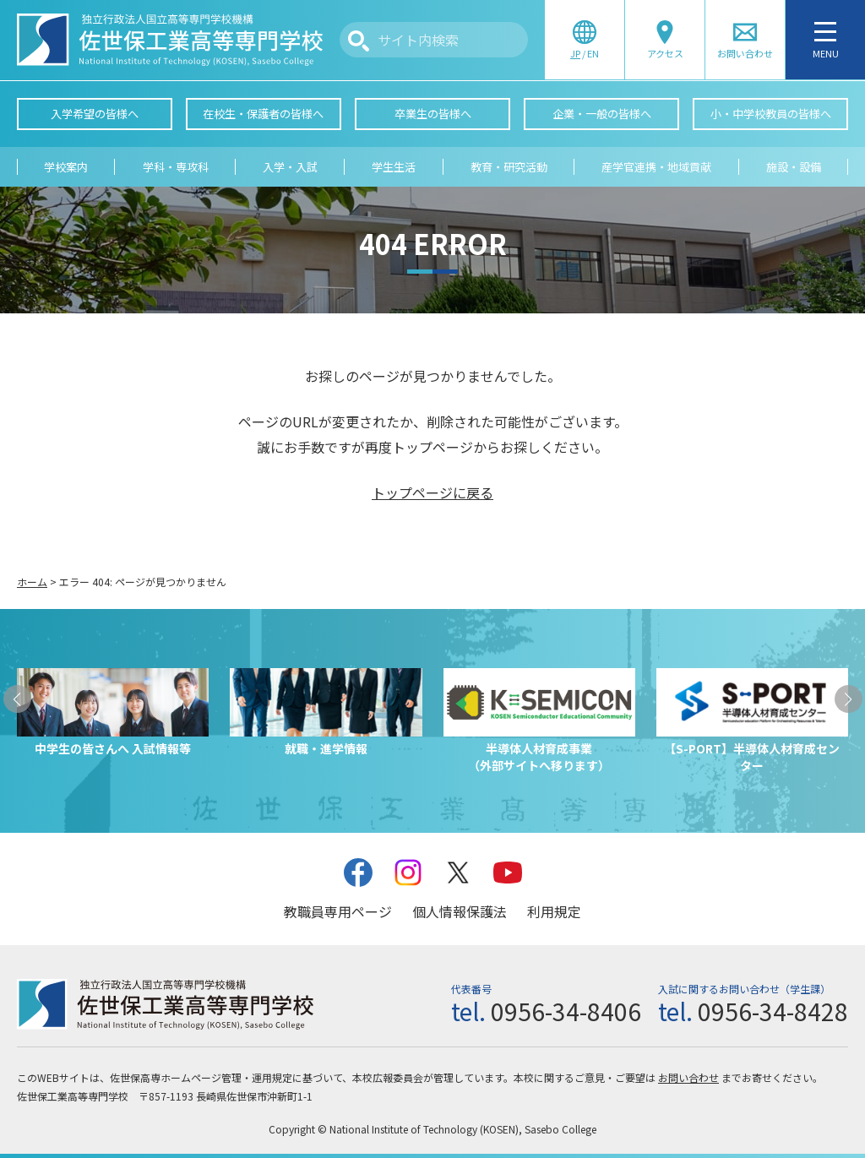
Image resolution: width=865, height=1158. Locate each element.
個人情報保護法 (459, 911)
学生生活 (394, 167)
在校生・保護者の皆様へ (263, 114)
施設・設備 (793, 167)
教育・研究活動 (509, 167)
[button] (17, 699)
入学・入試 (290, 167)
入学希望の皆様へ (95, 114)
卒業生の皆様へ (432, 114)
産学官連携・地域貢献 (656, 167)
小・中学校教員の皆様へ (770, 114)
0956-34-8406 (566, 1011)
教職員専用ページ (338, 911)
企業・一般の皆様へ (601, 114)
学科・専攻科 (176, 167)
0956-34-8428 (773, 1011)
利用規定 (554, 911)
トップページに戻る (432, 492)
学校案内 (66, 167)
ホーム (32, 581)
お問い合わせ (688, 1077)
